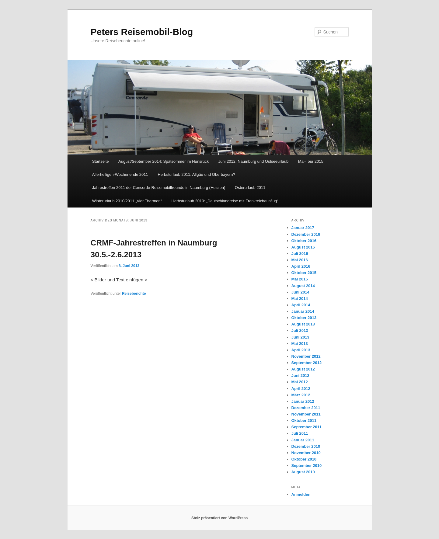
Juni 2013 (300, 337)
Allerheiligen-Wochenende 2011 (120, 174)
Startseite (100, 161)
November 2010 (306, 452)
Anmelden (301, 494)
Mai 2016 (299, 260)
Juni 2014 (300, 292)
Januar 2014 (302, 311)
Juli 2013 (299, 330)
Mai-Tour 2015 (310, 161)
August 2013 (303, 324)
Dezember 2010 (305, 446)
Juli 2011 (299, 433)
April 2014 (300, 305)
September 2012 (306, 362)
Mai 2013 (299, 343)
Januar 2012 (302, 401)
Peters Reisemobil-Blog (142, 32)
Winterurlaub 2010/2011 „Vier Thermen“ (127, 201)
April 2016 (300, 266)
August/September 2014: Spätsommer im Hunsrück (163, 161)
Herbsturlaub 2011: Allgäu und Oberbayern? (196, 174)
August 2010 (303, 472)
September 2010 (306, 465)
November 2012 (306, 356)
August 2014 (303, 285)
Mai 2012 (299, 382)
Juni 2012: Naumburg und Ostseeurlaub (253, 161)
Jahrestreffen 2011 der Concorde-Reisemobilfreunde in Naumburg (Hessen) (158, 187)
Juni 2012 (300, 375)
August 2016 (303, 247)
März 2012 (300, 395)
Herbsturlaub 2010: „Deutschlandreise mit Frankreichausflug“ (225, 201)
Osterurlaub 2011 (250, 187)
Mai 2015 (299, 279)
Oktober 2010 (303, 459)
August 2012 (303, 369)
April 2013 (300, 350)
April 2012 (300, 388)
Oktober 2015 (303, 272)
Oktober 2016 (303, 240)
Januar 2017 (302, 227)
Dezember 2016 (305, 234)
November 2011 (306, 414)
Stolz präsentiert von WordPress (219, 518)
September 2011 (306, 427)
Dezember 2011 (305, 407)
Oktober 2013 (303, 317)
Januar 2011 (302, 440)
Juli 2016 (299, 253)
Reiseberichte (134, 293)
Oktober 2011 (303, 420)
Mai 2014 (299, 298)
